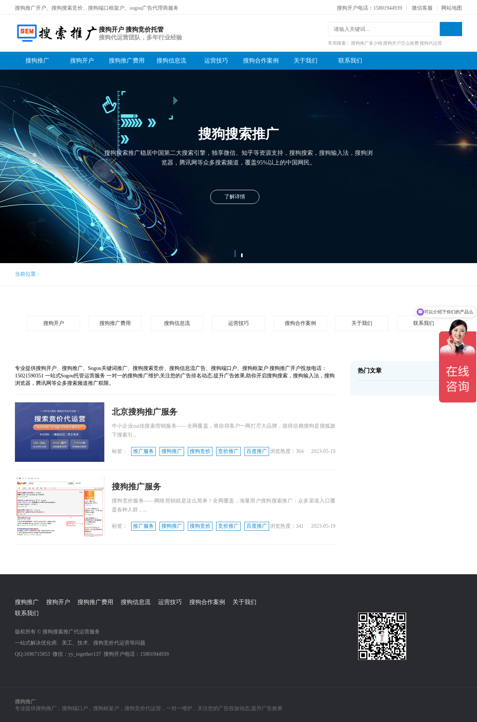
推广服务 (143, 450)
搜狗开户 (82, 59)
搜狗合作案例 (261, 59)
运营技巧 (216, 59)
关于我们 (306, 59)
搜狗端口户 (75, 707)
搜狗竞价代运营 (142, 707)
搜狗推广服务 (136, 485)
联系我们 (350, 59)
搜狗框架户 (106, 707)
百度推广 (256, 450)
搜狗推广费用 (127, 59)
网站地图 (451, 6)
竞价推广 (228, 450)
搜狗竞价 (200, 450)
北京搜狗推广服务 (144, 410)
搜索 (451, 27)
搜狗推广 (37, 59)
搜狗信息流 (171, 59)
